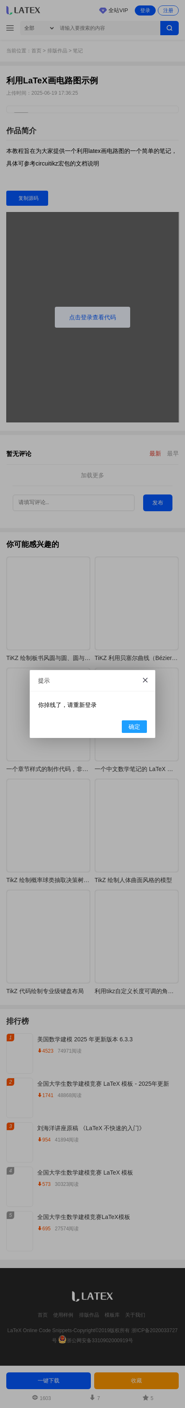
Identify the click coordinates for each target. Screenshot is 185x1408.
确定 (134, 726)
